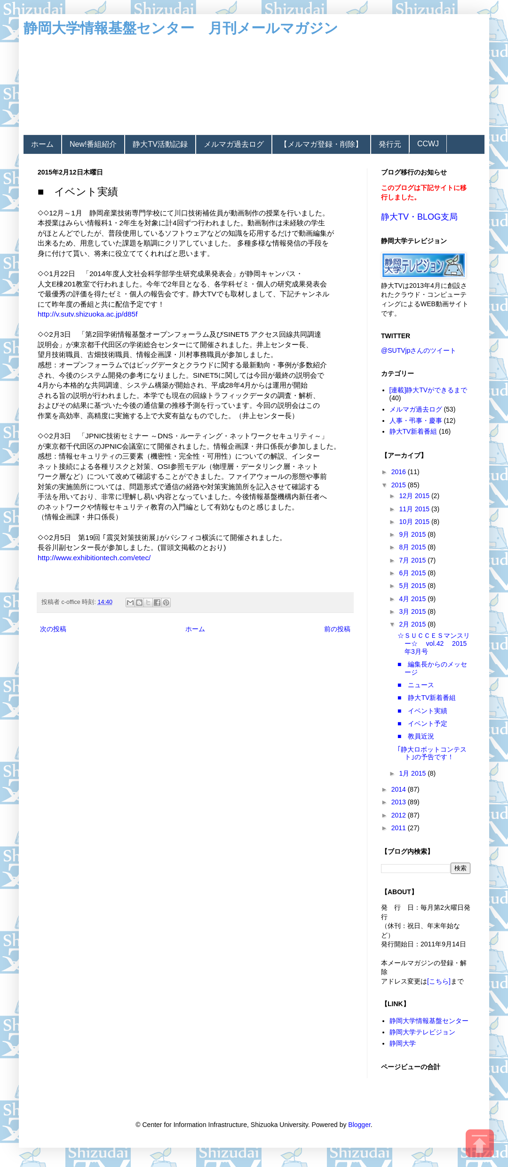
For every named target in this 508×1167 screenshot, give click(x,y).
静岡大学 (402, 1043)
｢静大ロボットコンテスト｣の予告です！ (432, 753)
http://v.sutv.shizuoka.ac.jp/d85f (87, 314)
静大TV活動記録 (160, 144)
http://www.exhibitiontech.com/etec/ (94, 558)
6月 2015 (413, 573)
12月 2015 (415, 496)
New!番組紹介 (93, 144)
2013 (399, 802)
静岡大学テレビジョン (422, 1032)
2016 (399, 472)
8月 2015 (413, 547)
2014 (399, 789)
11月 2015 (415, 509)
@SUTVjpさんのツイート (418, 350)
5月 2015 (413, 585)
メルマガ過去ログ (234, 144)
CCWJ (428, 144)
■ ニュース (415, 685)
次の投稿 (53, 629)
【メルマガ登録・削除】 (321, 144)
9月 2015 (413, 534)
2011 (399, 828)
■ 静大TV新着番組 (426, 697)
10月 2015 (415, 521)
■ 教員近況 (415, 736)
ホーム (42, 144)
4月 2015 (413, 599)
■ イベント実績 (422, 710)
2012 (399, 815)
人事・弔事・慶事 (415, 420)
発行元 (390, 144)
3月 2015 (413, 611)
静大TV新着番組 (413, 431)
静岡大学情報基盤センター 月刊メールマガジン (181, 28)
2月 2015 (413, 624)
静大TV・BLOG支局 (419, 217)
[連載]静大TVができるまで (428, 390)
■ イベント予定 (422, 723)
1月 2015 (413, 773)
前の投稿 (337, 629)
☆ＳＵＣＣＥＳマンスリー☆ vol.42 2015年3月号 (433, 643)
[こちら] (439, 981)
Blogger (359, 1124)
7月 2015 (413, 560)
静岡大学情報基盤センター (428, 1020)
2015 (399, 485)
